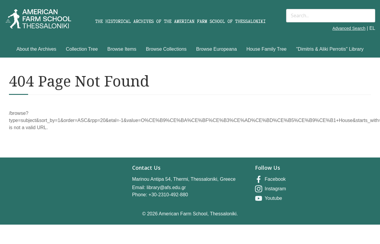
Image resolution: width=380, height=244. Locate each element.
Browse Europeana (216, 49)
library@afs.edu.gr (166, 187)
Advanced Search (349, 28)
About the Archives (36, 49)
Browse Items (121, 49)
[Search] (330, 15)
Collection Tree (82, 49)
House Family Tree (266, 49)
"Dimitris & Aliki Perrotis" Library (330, 49)
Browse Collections (166, 49)
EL (372, 28)
